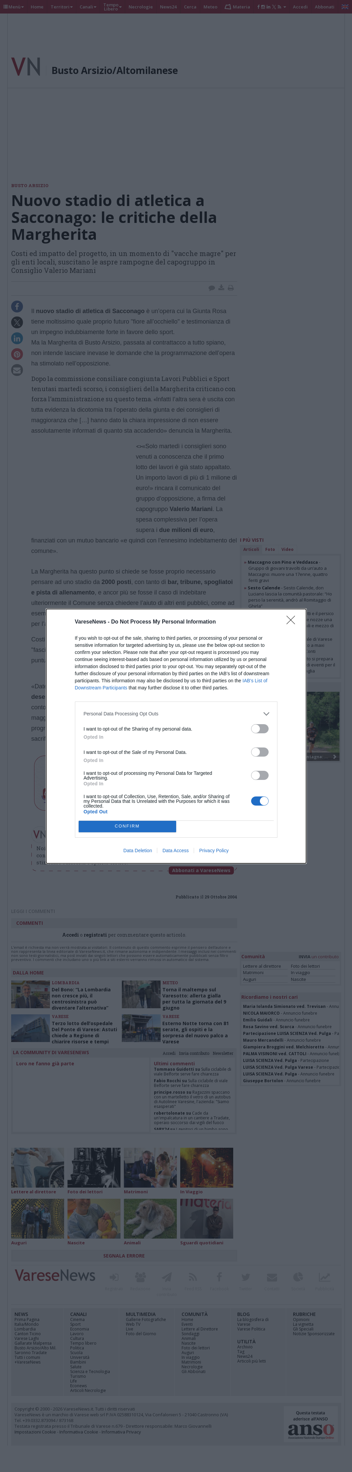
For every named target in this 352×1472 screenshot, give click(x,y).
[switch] (260, 728)
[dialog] (176, 736)
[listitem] (176, 713)
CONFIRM (127, 826)
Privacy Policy (213, 850)
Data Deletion (138, 850)
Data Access (175, 850)
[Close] (293, 622)
